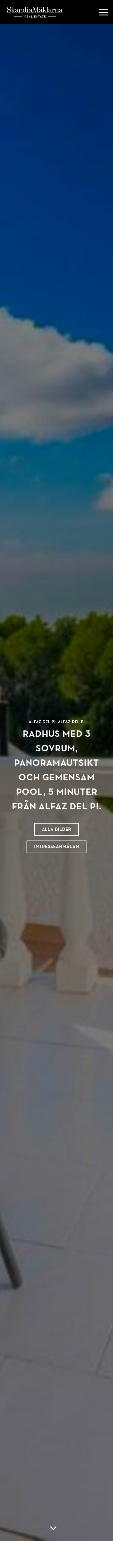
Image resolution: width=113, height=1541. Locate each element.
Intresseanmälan (56, 846)
